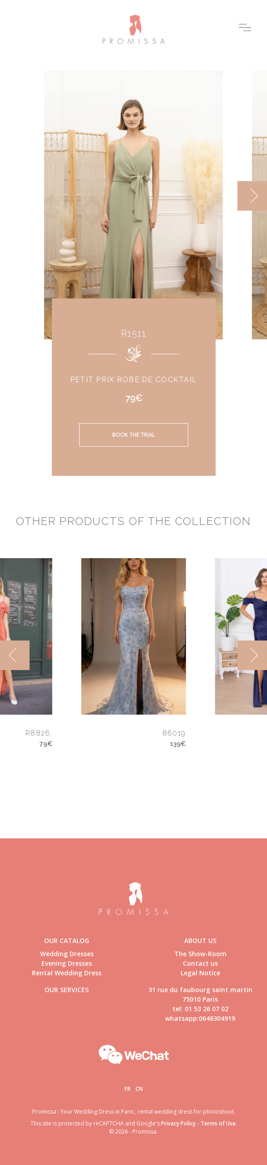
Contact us (200, 963)
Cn (139, 1089)
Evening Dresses (66, 963)
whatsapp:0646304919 (200, 1018)
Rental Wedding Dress (66, 972)
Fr (128, 1089)
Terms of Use (218, 1123)
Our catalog (66, 940)
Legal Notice (200, 972)
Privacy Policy (178, 1123)
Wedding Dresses (67, 953)
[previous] (15, 655)
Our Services (67, 989)
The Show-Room (200, 953)
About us (200, 940)
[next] (252, 196)
